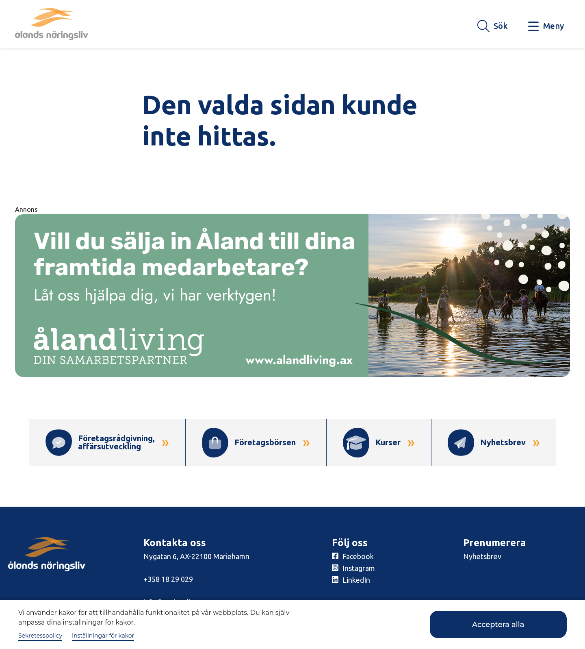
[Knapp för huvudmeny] (546, 26)
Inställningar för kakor (103, 635)
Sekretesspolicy (40, 635)
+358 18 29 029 (168, 579)
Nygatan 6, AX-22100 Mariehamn (196, 556)
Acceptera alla (498, 624)
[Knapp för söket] (492, 26)
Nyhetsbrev (482, 556)
